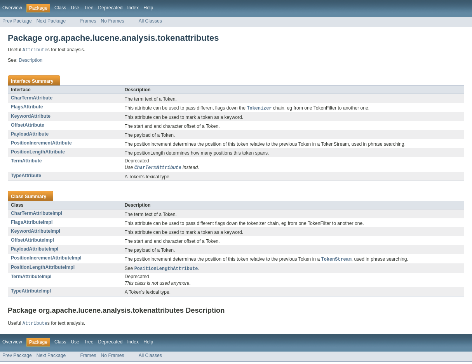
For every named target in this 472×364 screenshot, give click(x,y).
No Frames (112, 21)
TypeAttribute (26, 176)
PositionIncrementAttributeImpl (46, 259)
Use (75, 7)
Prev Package (17, 21)
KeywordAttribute (31, 117)
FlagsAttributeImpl (31, 223)
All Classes (150, 21)
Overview (12, 7)
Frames (88, 21)
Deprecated (110, 7)
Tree (89, 7)
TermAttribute (26, 161)
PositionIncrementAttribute (41, 143)
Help (148, 7)
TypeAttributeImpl (31, 293)
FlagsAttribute (27, 107)
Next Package (51, 21)
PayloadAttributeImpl (34, 250)
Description (30, 60)
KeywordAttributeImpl (35, 232)
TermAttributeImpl (31, 278)
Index (133, 7)
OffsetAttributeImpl (32, 241)
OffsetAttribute (27, 126)
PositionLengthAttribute (38, 152)
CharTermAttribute (31, 98)
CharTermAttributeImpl (36, 214)
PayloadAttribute (30, 135)
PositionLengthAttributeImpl (43, 269)
